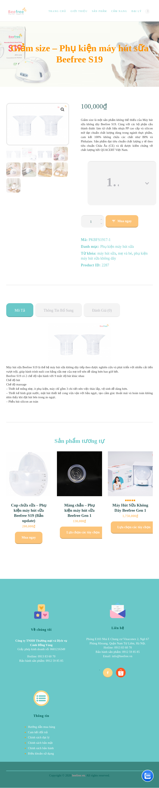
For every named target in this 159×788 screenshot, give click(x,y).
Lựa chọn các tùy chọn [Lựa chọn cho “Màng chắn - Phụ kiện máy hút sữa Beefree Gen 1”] (83, 532)
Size (84, 164)
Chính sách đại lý (38, 737)
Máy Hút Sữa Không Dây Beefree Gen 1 (130, 508)
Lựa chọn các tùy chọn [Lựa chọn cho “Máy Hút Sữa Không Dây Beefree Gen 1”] (134, 527)
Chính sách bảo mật (40, 742)
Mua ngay (124, 221)
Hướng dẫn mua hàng (41, 726)
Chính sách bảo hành (41, 748)
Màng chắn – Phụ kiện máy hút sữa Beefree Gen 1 (79, 510)
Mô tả (20, 310)
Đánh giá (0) (102, 310)
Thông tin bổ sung (59, 310)
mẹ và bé (125, 253)
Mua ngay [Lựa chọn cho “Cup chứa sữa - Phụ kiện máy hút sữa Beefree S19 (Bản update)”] (29, 537)
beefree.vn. (79, 775)
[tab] (19, 310)
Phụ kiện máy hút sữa (117, 246)
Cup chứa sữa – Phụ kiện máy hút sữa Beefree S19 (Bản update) (28, 513)
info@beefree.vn (122, 656)
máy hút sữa (106, 253)
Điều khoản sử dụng (41, 753)
